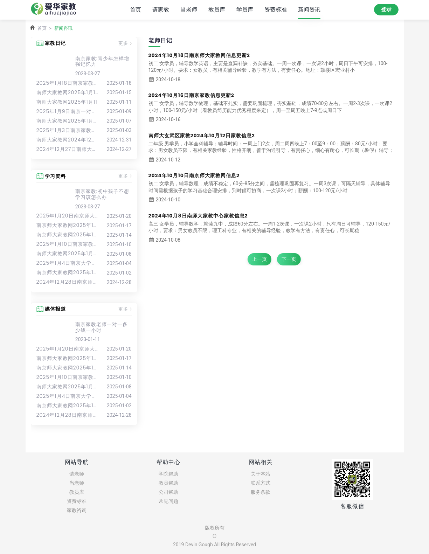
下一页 (289, 259)
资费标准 (275, 9)
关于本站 (260, 474)
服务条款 (260, 492)
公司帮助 (168, 492)
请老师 (76, 474)
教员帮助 (168, 483)
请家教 (160, 9)
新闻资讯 (309, 9)
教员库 (216, 9)
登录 (386, 9)
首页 (135, 9)
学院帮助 (168, 474)
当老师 (188, 9)
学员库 (244, 9)
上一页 (259, 259)
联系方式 (260, 483)
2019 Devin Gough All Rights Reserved (214, 544)
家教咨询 (77, 510)
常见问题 (168, 501)
